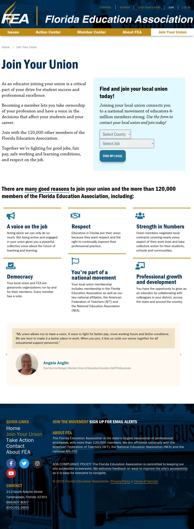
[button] (6, 354)
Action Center (49, 32)
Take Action (20, 440)
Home (13, 428)
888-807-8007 (17, 502)
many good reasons (47, 188)
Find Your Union (149, 7)
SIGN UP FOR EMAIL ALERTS (113, 421)
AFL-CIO (71, 451)
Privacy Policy (120, 481)
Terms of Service (146, 481)
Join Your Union (172, 32)
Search (125, 7)
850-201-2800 (17, 507)
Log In (186, 7)
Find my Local (112, 156)
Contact (15, 446)
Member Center (92, 32)
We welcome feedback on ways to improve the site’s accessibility (140, 468)
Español (105, 7)
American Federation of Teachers (97, 299)
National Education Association (98, 306)
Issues (14, 32)
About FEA (133, 32)
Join (171, 7)
